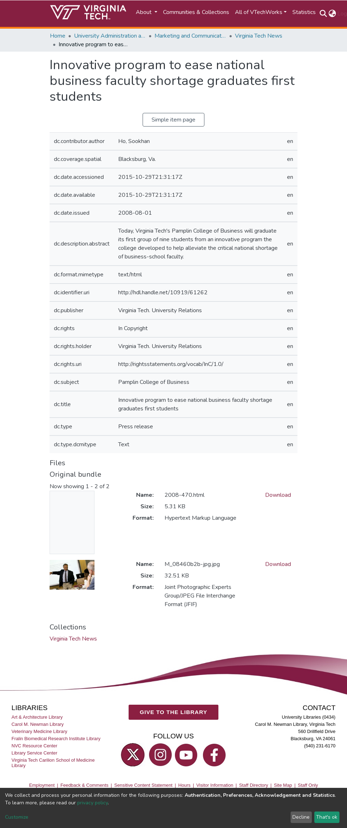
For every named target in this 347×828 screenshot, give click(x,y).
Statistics (304, 12)
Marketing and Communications (190, 36)
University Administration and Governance (110, 36)
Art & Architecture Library (37, 717)
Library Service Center (34, 753)
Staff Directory (253, 785)
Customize (16, 817)
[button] (332, 13)
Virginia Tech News (258, 36)
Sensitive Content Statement (143, 785)
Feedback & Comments (84, 785)
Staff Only (308, 785)
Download (278, 495)
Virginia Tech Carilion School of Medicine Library (52, 762)
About (144, 12)
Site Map (283, 785)
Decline (301, 817)
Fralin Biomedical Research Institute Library (56, 738)
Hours (184, 785)
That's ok (326, 817)
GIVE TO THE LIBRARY (173, 712)
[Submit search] (323, 13)
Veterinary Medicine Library (39, 731)
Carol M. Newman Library (37, 724)
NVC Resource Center (34, 745)
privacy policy (92, 802)
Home (57, 36)
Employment (42, 785)
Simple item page (173, 120)
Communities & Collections (196, 12)
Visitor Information (214, 785)
